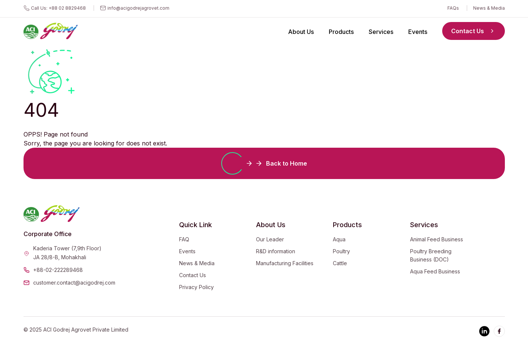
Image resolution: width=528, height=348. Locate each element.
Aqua (339, 239)
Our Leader (270, 239)
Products (341, 31)
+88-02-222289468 (58, 270)
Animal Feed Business (436, 239)
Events (417, 31)
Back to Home (264, 163)
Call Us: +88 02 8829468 (58, 8)
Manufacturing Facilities (284, 263)
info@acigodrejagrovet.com (138, 8)
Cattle (340, 263)
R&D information (275, 251)
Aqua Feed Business (435, 271)
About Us (301, 31)
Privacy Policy (196, 287)
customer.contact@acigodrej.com (74, 282)
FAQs (453, 8)
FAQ (184, 239)
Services (381, 31)
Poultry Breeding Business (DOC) (431, 255)
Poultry (341, 251)
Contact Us (473, 31)
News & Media (489, 8)
